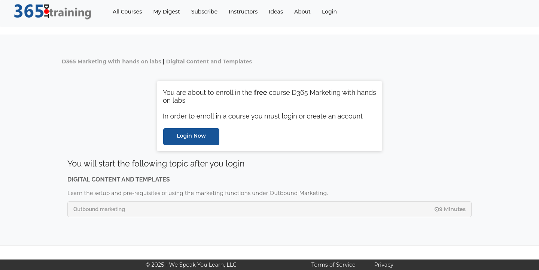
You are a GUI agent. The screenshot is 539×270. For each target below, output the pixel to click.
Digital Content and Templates (209, 61)
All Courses (127, 11)
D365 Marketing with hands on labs (111, 61)
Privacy (383, 264)
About (302, 11)
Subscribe (204, 11)
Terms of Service (333, 264)
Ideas (276, 11)
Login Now (191, 135)
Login (329, 11)
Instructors (243, 11)
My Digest (166, 11)
